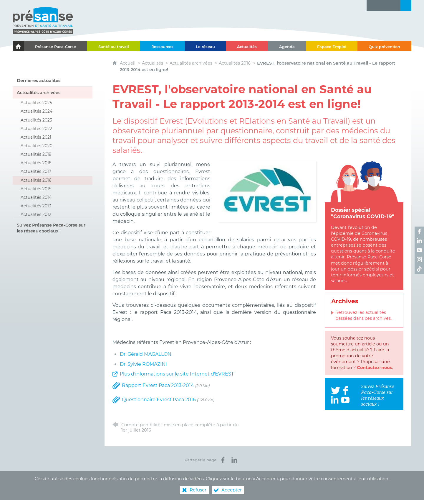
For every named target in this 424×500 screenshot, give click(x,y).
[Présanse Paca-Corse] (55, 46)
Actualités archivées (191, 63)
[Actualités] (247, 46)
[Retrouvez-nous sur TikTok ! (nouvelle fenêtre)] (419, 269)
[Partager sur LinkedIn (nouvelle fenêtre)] (234, 460)
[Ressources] (162, 46)
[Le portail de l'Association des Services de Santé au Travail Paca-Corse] (18, 46)
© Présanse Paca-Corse (143, 477)
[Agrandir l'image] (267, 191)
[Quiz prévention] (384, 46)
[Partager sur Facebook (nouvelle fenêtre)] (223, 460)
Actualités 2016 (235, 63)
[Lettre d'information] (372, 5)
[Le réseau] (205, 46)
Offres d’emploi (185, 477)
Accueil (128, 63)
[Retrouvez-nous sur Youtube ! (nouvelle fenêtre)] (419, 250)
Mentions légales (269, 477)
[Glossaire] (383, 5)
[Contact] (394, 5)
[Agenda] (287, 46)
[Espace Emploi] (331, 46)
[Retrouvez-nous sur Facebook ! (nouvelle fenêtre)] (419, 231)
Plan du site (237, 477)
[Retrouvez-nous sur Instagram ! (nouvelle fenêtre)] (419, 259)
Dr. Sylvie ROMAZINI (143, 364)
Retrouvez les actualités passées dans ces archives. (363, 315)
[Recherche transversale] (405, 5)
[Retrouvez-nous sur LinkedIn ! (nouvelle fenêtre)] (419, 240)
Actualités (152, 63)
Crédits (297, 477)
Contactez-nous (374, 367)
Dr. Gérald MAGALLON (145, 354)
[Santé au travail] (113, 46)
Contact (213, 477)
